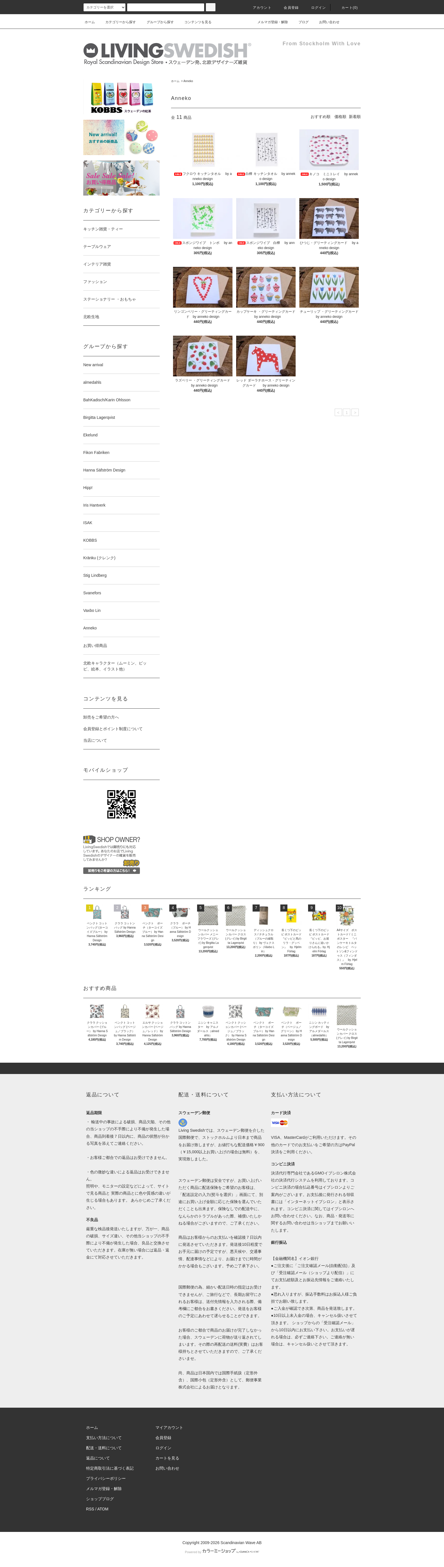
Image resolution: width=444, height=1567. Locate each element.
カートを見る (167, 1458)
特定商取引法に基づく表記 (110, 1468)
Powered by (222, 1552)
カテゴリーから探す (117, 22)
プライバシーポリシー (106, 1478)
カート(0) (346, 8)
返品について (98, 1458)
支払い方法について (104, 1437)
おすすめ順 (320, 116)
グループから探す (157, 22)
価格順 (340, 116)
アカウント (259, 8)
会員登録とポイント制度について (113, 728)
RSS (90, 1509)
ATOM (102, 1509)
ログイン (315, 8)
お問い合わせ (326, 22)
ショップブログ (100, 1499)
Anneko (188, 81)
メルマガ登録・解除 (269, 22)
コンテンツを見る (195, 22)
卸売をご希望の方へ (101, 717)
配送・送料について (104, 1448)
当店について (95, 740)
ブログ (300, 22)
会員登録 (288, 8)
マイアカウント (169, 1427)
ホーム (90, 22)
